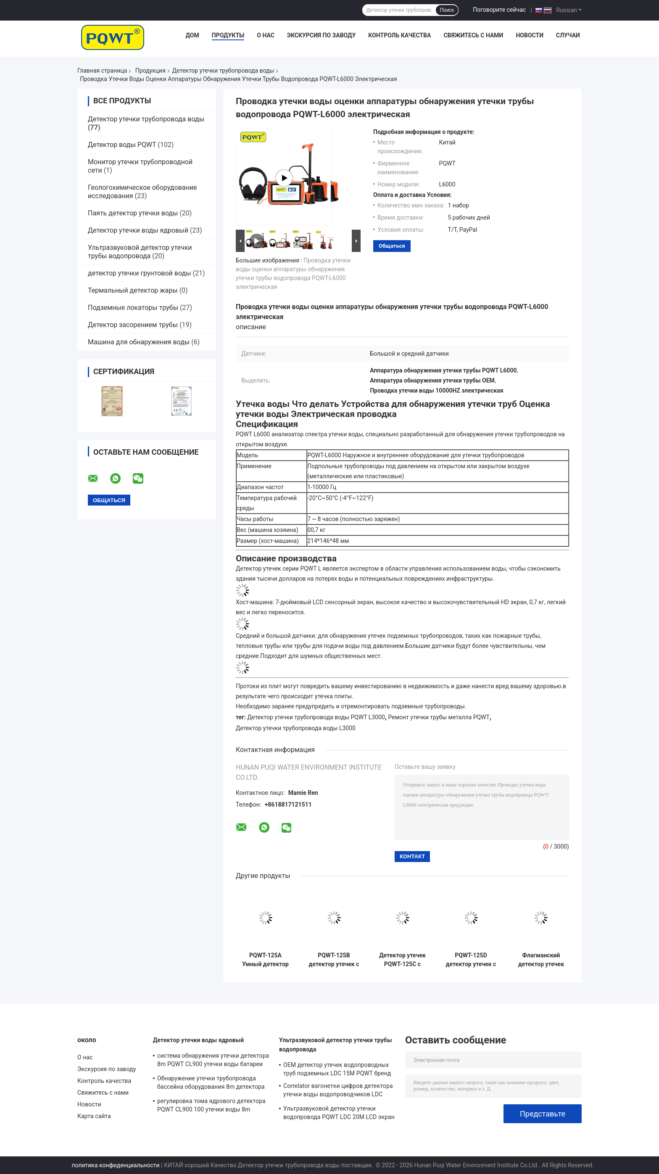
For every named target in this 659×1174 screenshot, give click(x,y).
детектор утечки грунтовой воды (139, 273)
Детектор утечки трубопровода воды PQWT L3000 (316, 717)
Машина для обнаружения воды (139, 342)
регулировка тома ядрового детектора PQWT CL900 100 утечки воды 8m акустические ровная (211, 1106)
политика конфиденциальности (115, 1165)
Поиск (447, 10)
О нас (265, 35)
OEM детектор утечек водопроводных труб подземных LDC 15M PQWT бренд (337, 1069)
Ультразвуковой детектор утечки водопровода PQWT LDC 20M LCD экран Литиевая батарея (339, 1114)
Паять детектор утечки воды (133, 213)
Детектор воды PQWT (122, 145)
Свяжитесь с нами (473, 35)
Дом (192, 35)
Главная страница (102, 70)
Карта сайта (94, 1116)
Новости (529, 35)
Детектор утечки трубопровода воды (223, 70)
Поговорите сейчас (499, 9)
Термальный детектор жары (133, 290)
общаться (392, 246)
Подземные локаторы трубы (133, 308)
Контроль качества (399, 35)
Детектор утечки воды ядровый (138, 230)
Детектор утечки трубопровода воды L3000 (296, 728)
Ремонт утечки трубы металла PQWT (439, 717)
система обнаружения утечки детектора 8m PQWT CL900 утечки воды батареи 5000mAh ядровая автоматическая (213, 1061)
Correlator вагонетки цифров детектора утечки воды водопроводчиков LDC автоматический (338, 1091)
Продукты (228, 35)
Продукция (150, 70)
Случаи (568, 35)
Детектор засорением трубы (133, 325)
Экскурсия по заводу (321, 35)
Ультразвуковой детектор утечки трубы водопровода (140, 252)
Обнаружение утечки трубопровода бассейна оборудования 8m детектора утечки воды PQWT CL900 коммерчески (212, 1084)
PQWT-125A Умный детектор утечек (265, 960)
